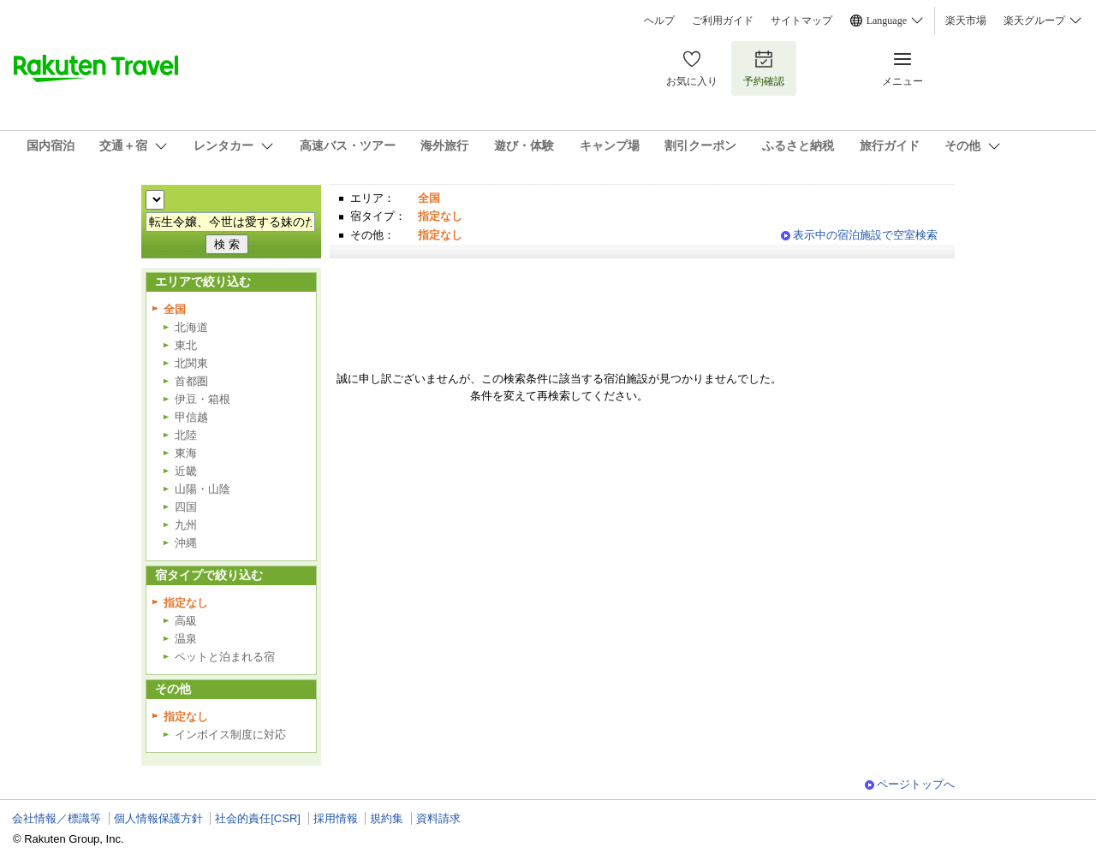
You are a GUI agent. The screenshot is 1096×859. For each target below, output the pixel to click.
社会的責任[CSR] (258, 818)
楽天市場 (965, 21)
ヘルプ (659, 21)
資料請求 (438, 818)
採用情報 (335, 818)
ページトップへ (916, 784)
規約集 (386, 818)
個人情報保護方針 (158, 818)
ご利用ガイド (723, 21)
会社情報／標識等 (56, 818)
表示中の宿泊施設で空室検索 (865, 234)
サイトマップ (801, 21)
